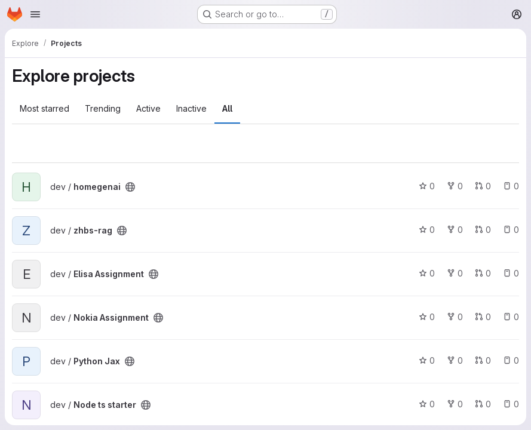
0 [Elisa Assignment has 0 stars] (427, 273)
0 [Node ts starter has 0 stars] (427, 404)
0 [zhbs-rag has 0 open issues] (511, 230)
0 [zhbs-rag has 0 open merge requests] (483, 230)
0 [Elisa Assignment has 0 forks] (455, 273)
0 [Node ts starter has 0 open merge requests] (483, 404)
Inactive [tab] (191, 108)
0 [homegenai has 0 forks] (455, 186)
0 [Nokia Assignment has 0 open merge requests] (483, 317)
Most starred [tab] (44, 108)
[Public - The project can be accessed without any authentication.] (130, 187)
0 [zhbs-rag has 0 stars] (427, 230)
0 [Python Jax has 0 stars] (427, 360)
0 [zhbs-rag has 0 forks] (455, 230)
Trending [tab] (103, 108)
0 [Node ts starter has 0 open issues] (511, 404)
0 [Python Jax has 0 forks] (455, 360)
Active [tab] (148, 108)
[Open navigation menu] (35, 14)
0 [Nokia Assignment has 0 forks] (455, 317)
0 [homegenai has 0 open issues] (511, 186)
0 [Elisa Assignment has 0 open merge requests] (483, 273)
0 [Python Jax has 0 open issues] (511, 360)
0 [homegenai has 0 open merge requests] (483, 186)
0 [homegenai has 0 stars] (427, 186)
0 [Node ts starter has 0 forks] (455, 404)
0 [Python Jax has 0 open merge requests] (483, 360)
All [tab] (227, 108)
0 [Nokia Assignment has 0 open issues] (511, 317)
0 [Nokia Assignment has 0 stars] (427, 317)
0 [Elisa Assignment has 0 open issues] (511, 273)
